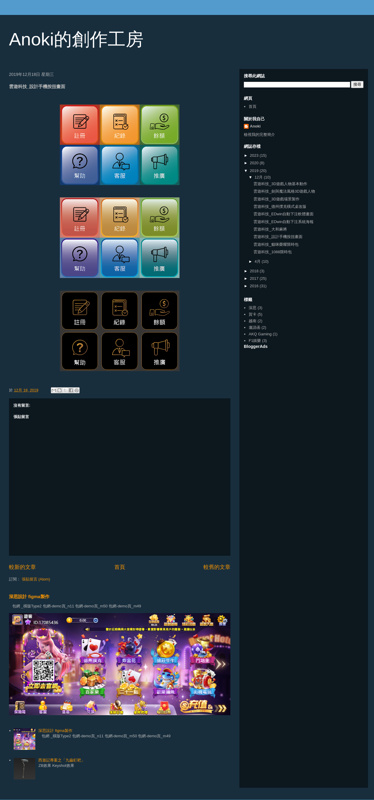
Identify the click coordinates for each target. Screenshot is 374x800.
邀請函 (254, 327)
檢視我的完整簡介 (259, 134)
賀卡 (252, 314)
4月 (258, 261)
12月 (259, 177)
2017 (255, 278)
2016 (255, 286)
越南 (252, 321)
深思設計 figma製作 (29, 596)
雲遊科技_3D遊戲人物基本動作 (280, 184)
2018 (255, 271)
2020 (255, 163)
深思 (252, 307)
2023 (255, 155)
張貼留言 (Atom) (36, 579)
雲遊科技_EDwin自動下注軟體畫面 (283, 214)
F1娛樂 (255, 340)
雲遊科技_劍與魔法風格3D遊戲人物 (284, 191)
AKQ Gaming (260, 334)
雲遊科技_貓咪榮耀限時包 (275, 244)
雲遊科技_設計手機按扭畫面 (277, 236)
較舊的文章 (216, 567)
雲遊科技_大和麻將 (270, 229)
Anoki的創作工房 (76, 39)
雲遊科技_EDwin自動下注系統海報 (283, 221)
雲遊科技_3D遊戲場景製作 (276, 199)
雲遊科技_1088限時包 (272, 252)
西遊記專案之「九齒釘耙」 (61, 760)
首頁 (119, 567)
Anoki (255, 126)
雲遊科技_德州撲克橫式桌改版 (279, 206)
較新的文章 (22, 567)
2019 (255, 170)
